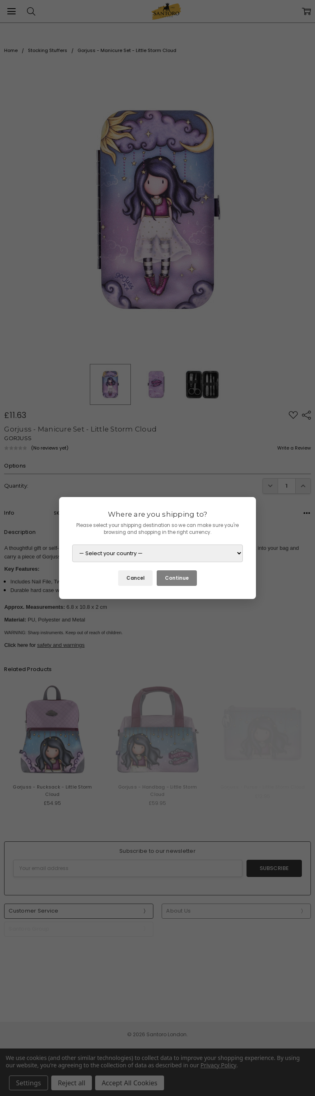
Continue (177, 578)
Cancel (135, 578)
